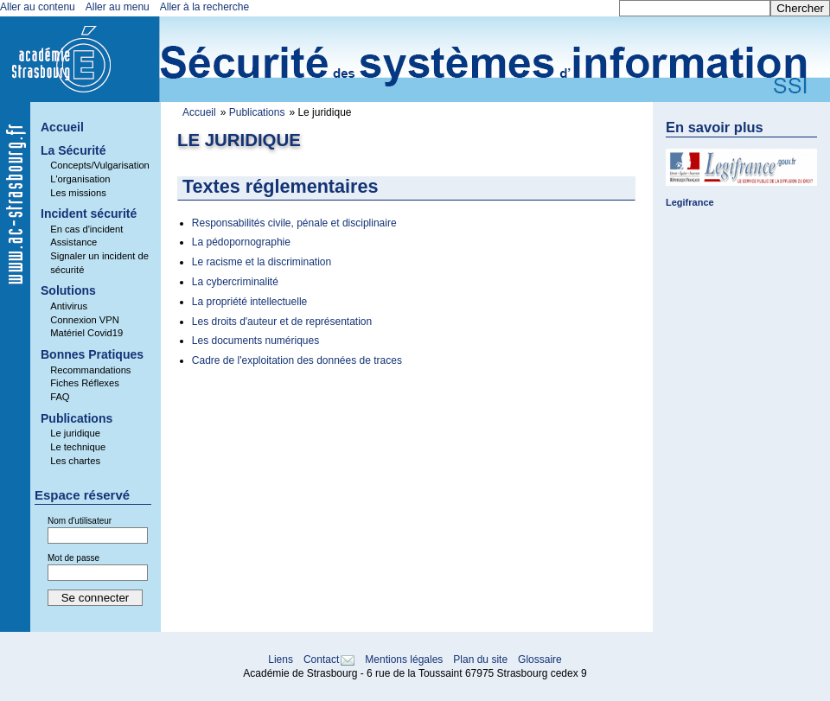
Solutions (68, 290)
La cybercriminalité (235, 282)
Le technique (77, 447)
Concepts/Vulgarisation (100, 165)
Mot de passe (73, 558)
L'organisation (80, 179)
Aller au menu (118, 7)
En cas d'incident (86, 229)
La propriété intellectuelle (249, 302)
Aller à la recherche (204, 7)
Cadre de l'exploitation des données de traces (297, 360)
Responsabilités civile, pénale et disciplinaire (294, 223)
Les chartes (75, 461)
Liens (280, 659)
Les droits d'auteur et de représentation (282, 321)
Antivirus (68, 306)
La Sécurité (73, 150)
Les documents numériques (255, 341)
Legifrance (690, 202)
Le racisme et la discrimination (261, 262)
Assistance (73, 242)
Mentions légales (404, 659)
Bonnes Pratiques (92, 354)
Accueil (199, 112)
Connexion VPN (84, 320)
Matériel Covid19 (86, 333)
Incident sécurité (89, 213)
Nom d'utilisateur (80, 521)
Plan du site (480, 659)
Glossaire (540, 659)
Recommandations (90, 370)
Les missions (78, 193)
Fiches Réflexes (84, 383)
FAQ (59, 397)
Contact (321, 659)
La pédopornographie (241, 242)
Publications (257, 112)
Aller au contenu (37, 7)
